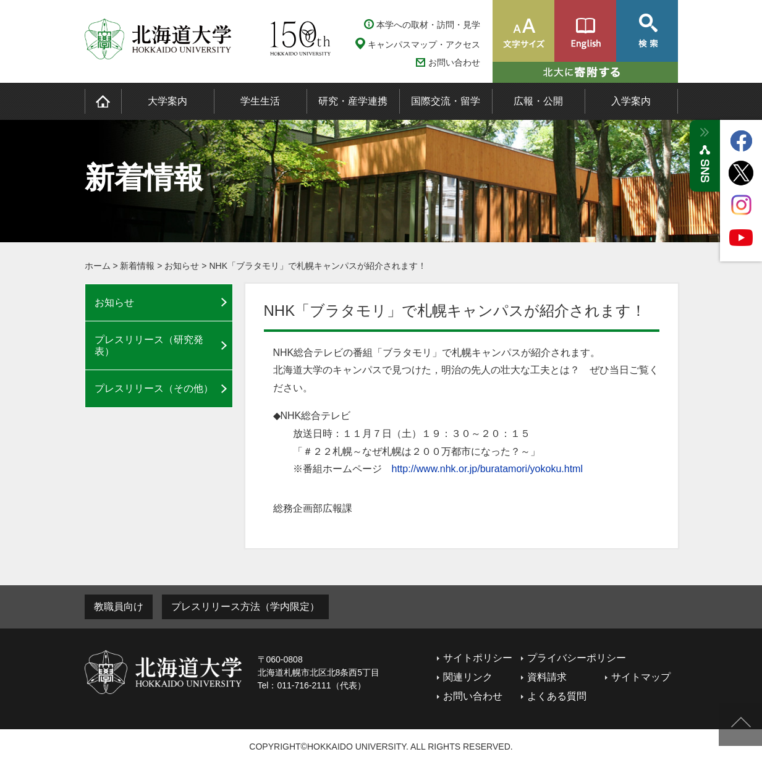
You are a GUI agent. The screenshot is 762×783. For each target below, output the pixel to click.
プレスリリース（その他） (154, 388)
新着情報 (137, 266)
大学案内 (167, 101)
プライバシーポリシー (576, 658)
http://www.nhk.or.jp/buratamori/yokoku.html (487, 468)
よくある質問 (556, 696)
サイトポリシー (477, 658)
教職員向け (118, 606)
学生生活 (260, 101)
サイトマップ (641, 677)
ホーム (98, 266)
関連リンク (468, 677)
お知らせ (181, 266)
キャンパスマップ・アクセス (424, 44)
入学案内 (631, 101)
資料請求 (547, 677)
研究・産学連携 (352, 101)
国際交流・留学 (445, 101)
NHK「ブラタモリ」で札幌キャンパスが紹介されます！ (317, 266)
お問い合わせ (454, 62)
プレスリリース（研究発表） (149, 345)
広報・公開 (538, 101)
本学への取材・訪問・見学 (428, 25)
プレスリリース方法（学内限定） (245, 606)
